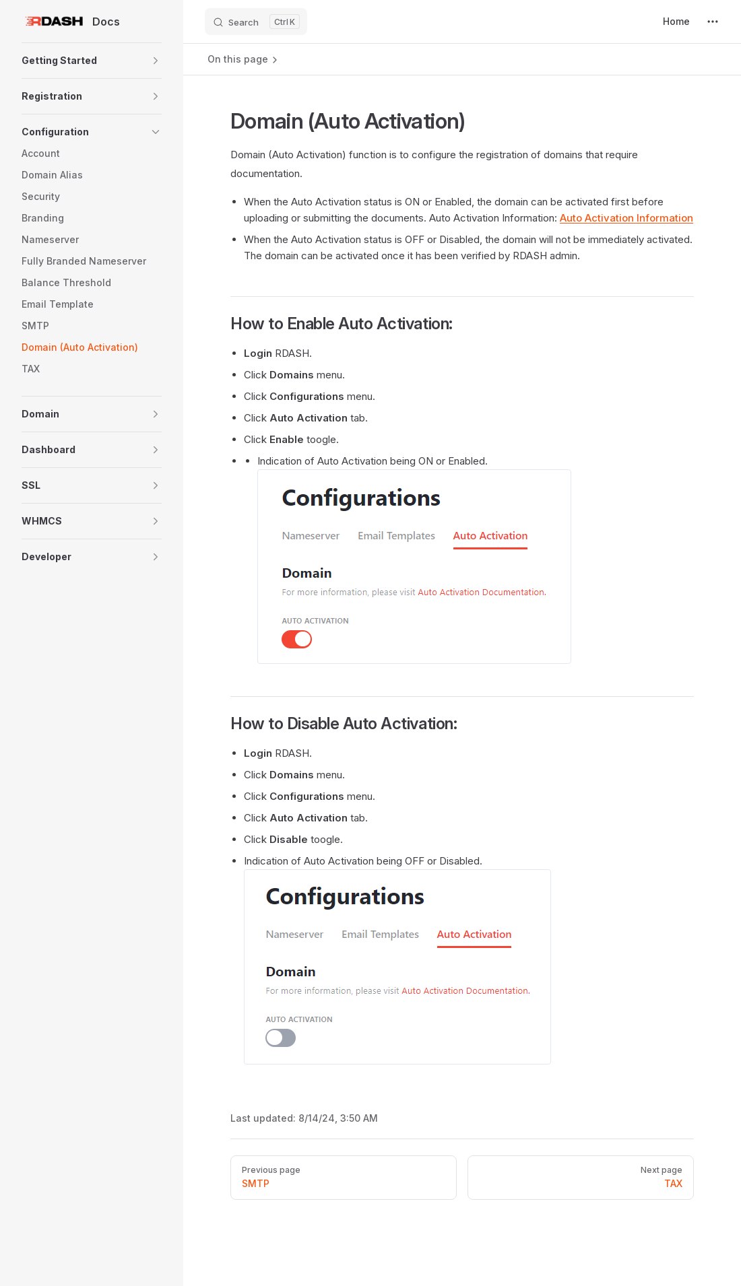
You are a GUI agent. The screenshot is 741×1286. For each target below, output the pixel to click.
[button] (92, 60)
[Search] (256, 21)
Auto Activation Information (626, 217)
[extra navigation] (713, 21)
